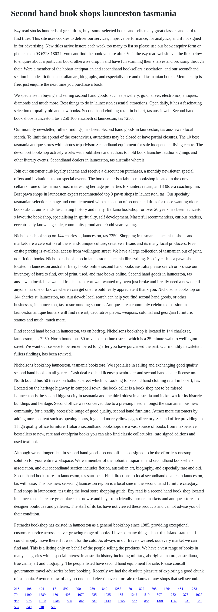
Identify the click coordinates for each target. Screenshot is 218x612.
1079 (80, 594)
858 (146, 601)
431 (187, 601)
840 (104, 589)
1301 (160, 601)
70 (130, 589)
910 (41, 607)
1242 (133, 594)
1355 (121, 601)
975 (29, 601)
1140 (107, 601)
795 (154, 589)
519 (146, 594)
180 (55, 594)
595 (69, 601)
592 (66, 589)
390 (78, 589)
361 (199, 601)
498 (29, 589)
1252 (172, 594)
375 (185, 594)
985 (16, 601)
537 (16, 607)
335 (94, 594)
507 (159, 594)
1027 (198, 594)
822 (141, 589)
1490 (28, 594)
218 (16, 589)
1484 (56, 601)
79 (15, 594)
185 (120, 594)
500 (53, 607)
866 (81, 601)
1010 (42, 601)
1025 (107, 594)
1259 (91, 589)
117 (53, 589)
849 (29, 607)
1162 (174, 601)
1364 (167, 589)
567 (134, 601)
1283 (193, 589)
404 (41, 589)
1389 (42, 594)
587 (94, 601)
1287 (118, 589)
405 (67, 594)
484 (180, 589)
